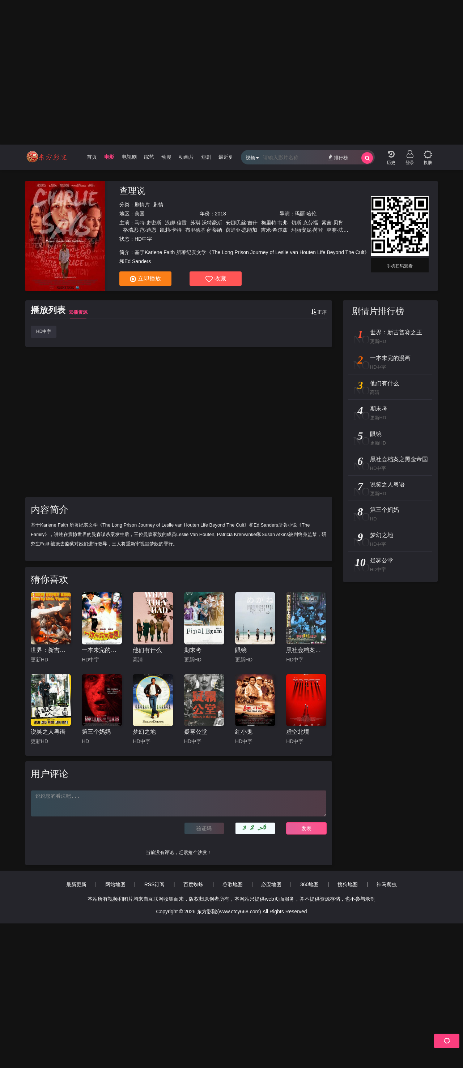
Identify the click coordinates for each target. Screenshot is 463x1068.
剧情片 (142, 204)
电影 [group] (109, 157)
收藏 (215, 279)
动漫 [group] (166, 157)
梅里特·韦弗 (274, 223)
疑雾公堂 (195, 732)
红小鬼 (243, 732)
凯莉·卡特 (171, 230)
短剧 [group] (206, 157)
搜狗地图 (347, 884)
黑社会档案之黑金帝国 (306, 650)
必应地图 (271, 884)
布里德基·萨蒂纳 (203, 230)
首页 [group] (92, 157)
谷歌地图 (232, 884)
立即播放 (145, 279)
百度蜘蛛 (193, 884)
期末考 (192, 650)
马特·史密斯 (148, 223)
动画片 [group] (186, 157)
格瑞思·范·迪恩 (139, 230)
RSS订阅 (154, 884)
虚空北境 (297, 732)
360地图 (309, 884)
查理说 (132, 191)
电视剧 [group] (129, 157)
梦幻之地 (144, 732)
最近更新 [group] (228, 157)
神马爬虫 (387, 884)
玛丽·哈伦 (306, 213)
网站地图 (115, 884)
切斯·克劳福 (304, 223)
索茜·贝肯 (332, 223)
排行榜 (338, 157)
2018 (220, 213)
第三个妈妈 (96, 732)
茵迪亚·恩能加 (242, 230)
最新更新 (76, 884)
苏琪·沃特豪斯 (206, 223)
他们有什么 (147, 650)
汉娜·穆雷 (176, 223)
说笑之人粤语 (48, 732)
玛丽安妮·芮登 (307, 230)
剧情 (158, 204)
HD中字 (43, 331)
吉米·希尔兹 (274, 230)
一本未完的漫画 (102, 650)
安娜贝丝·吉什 (242, 223)
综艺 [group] (149, 157)
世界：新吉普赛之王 (51, 650)
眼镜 (241, 650)
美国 (140, 213)
